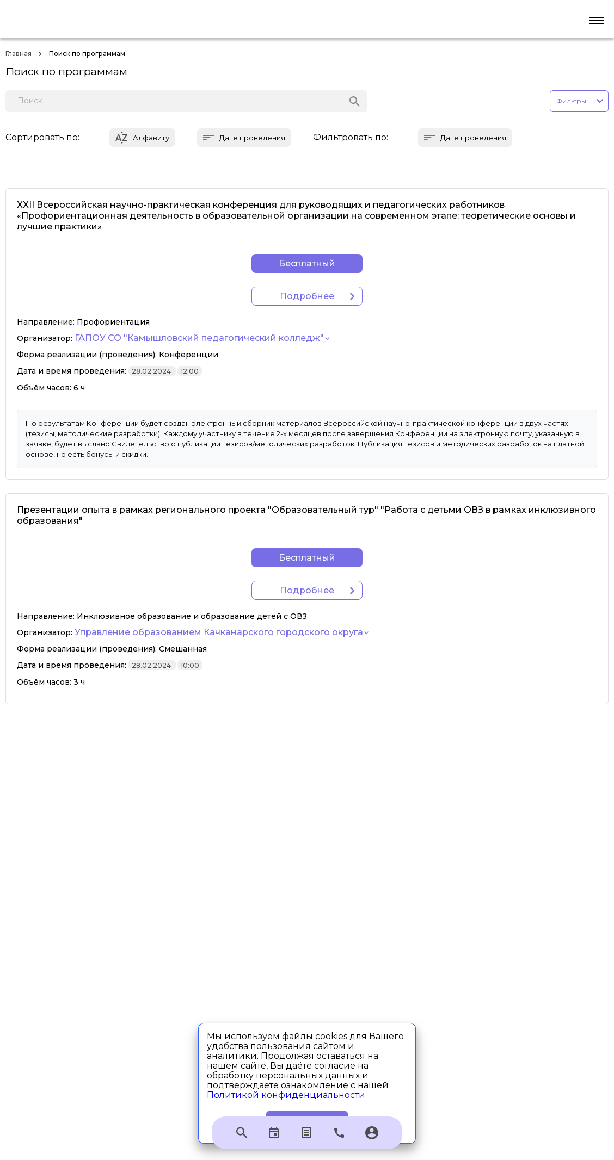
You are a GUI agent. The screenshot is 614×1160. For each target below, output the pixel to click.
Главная (18, 53)
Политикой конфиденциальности (286, 1095)
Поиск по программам (87, 53)
